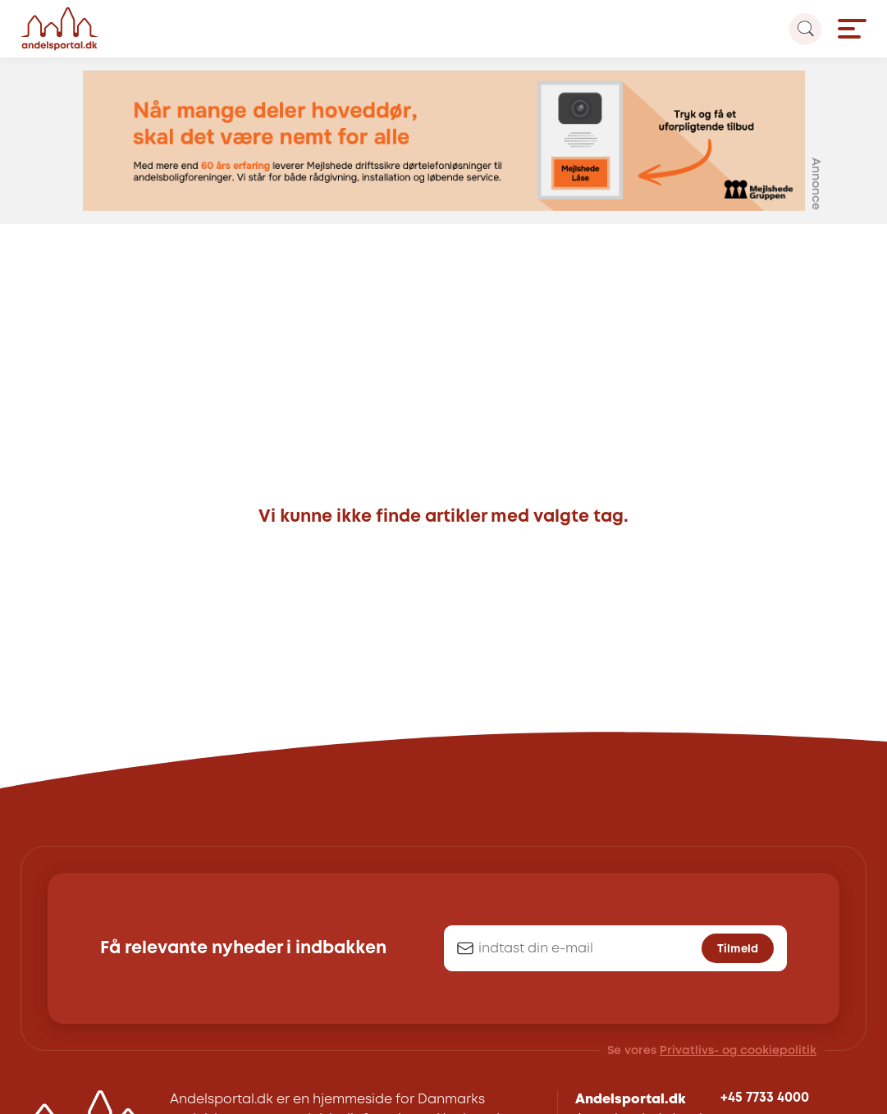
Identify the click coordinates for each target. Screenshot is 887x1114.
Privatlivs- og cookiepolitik (738, 1051)
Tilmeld (737, 949)
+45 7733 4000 (764, 1098)
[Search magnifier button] (805, 29)
